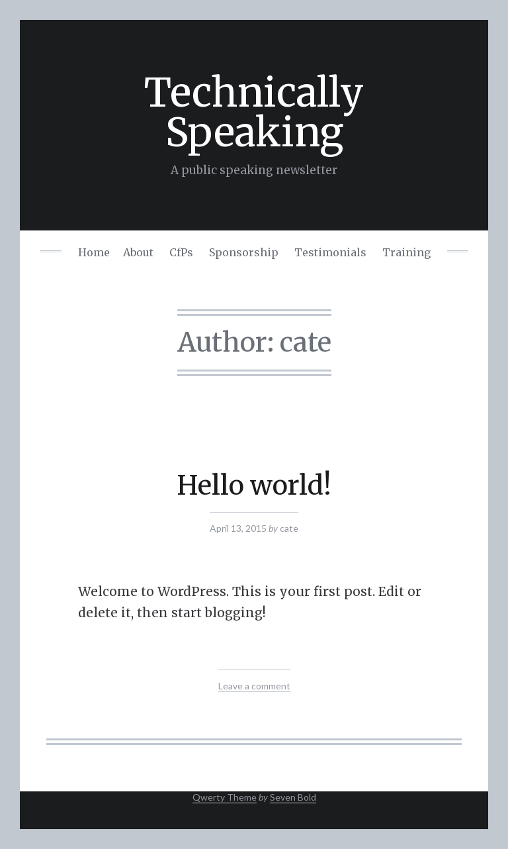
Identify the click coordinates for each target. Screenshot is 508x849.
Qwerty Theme (224, 797)
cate (289, 528)
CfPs (181, 252)
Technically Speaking (254, 112)
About (138, 252)
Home (94, 252)
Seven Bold (293, 797)
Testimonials (330, 252)
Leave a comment (254, 685)
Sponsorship (243, 252)
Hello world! (254, 485)
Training (406, 252)
